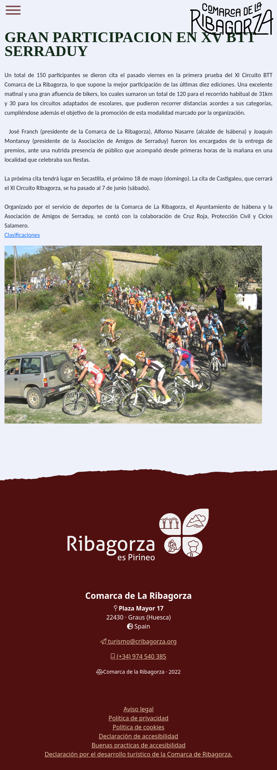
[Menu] (13, 11)
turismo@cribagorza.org (138, 641)
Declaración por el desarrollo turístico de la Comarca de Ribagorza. (139, 754)
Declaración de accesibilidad (138, 736)
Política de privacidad (139, 718)
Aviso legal (138, 709)
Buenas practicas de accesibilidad (138, 745)
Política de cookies (139, 727)
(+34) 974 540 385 (138, 656)
